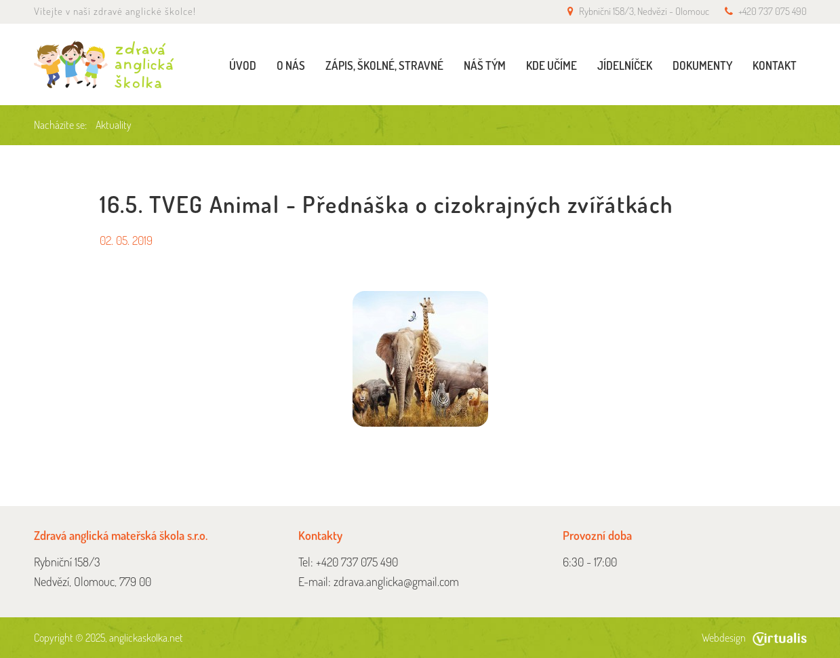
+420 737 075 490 (772, 11)
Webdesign (754, 637)
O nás (291, 65)
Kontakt (775, 65)
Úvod (242, 65)
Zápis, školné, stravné (384, 65)
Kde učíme (551, 65)
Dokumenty (702, 65)
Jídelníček (624, 65)
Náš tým (485, 65)
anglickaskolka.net (146, 637)
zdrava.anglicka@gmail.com (396, 581)
